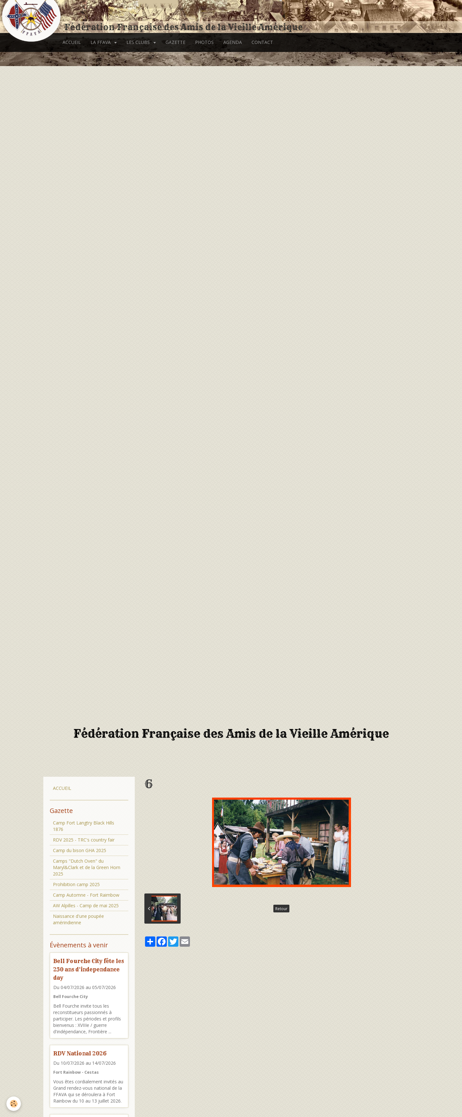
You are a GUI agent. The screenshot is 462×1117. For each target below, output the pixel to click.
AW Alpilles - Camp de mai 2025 (86, 905)
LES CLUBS (138, 42)
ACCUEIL (72, 42)
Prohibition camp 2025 (76, 884)
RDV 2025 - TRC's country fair (84, 840)
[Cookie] (13, 1103)
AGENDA (232, 42)
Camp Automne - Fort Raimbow (86, 895)
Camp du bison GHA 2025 (79, 850)
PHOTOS (204, 42)
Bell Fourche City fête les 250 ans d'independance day (88, 969)
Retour (281, 908)
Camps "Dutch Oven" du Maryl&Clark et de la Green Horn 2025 (86, 867)
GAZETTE (175, 42)
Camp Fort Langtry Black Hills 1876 (83, 826)
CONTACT (262, 42)
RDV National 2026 (80, 1053)
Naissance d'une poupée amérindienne (78, 919)
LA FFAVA (101, 42)
